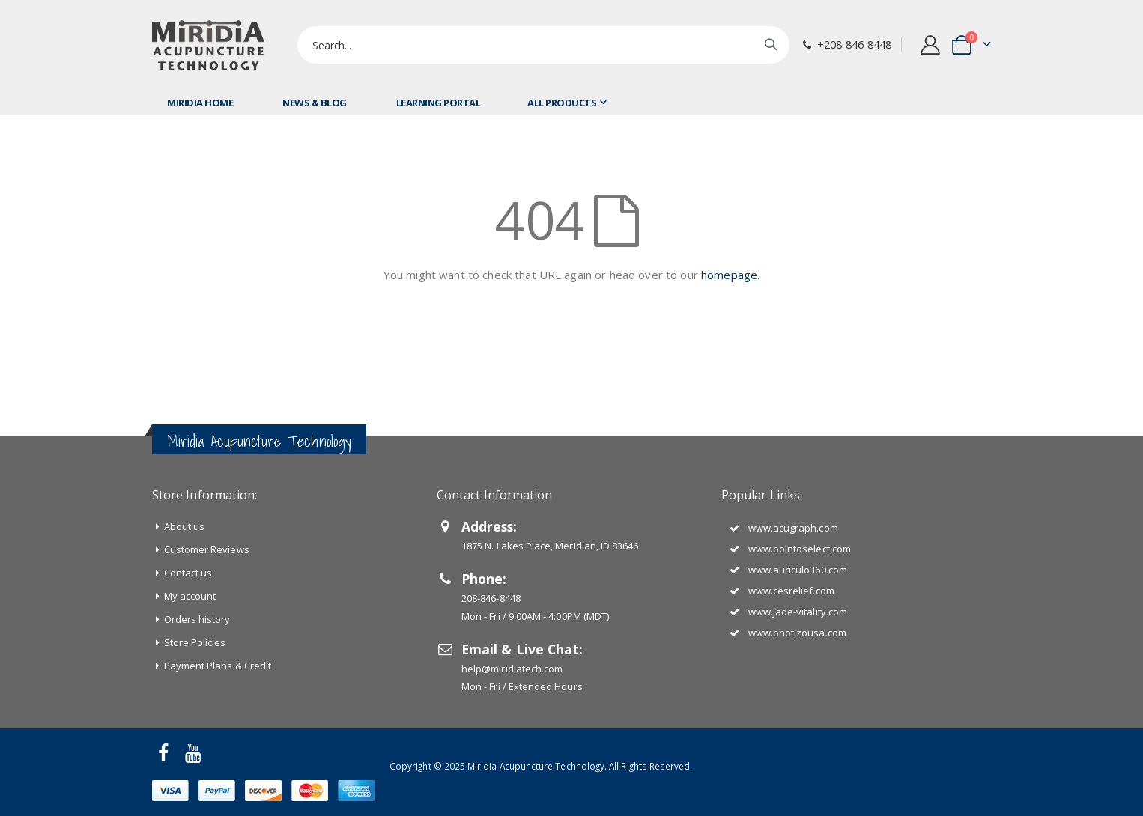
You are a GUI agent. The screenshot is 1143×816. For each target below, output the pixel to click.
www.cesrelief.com (791, 590)
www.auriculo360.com (797, 569)
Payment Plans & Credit (217, 665)
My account (190, 596)
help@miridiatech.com (512, 668)
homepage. (730, 274)
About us (184, 526)
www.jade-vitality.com (797, 611)
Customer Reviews (206, 549)
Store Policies (195, 642)
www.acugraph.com (793, 528)
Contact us (188, 572)
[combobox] (543, 45)
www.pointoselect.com (799, 548)
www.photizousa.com (797, 632)
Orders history (197, 619)
